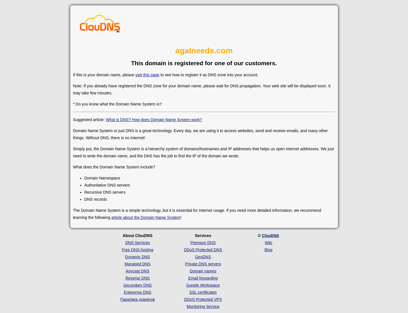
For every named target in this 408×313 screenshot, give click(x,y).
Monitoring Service (203, 306)
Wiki (268, 242)
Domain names (203, 271)
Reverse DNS (138, 278)
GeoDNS (203, 257)
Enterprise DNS (137, 292)
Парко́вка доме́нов (137, 299)
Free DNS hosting (137, 250)
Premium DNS (203, 242)
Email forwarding (203, 278)
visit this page (147, 75)
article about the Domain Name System (145, 217)
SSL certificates (203, 292)
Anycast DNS (137, 271)
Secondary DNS (137, 285)
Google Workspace (203, 285)
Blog (268, 250)
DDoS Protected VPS (203, 299)
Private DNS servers (203, 264)
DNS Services (137, 242)
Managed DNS (138, 264)
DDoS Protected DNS (203, 250)
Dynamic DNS (137, 257)
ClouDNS (270, 235)
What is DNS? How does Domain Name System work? (154, 119)
